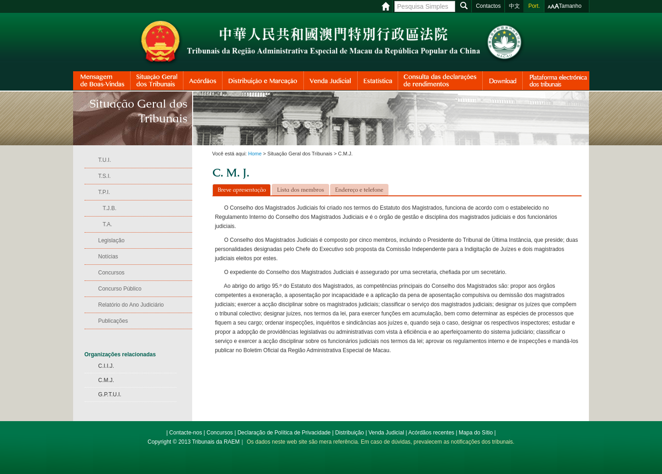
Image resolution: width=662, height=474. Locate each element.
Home (255, 153)
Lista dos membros (300, 190)
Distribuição (349, 432)
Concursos (219, 432)
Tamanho (570, 6)
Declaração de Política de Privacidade (284, 432)
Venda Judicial (386, 432)
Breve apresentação (241, 190)
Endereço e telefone (359, 190)
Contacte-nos (185, 432)
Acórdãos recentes (431, 432)
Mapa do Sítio (476, 432)
